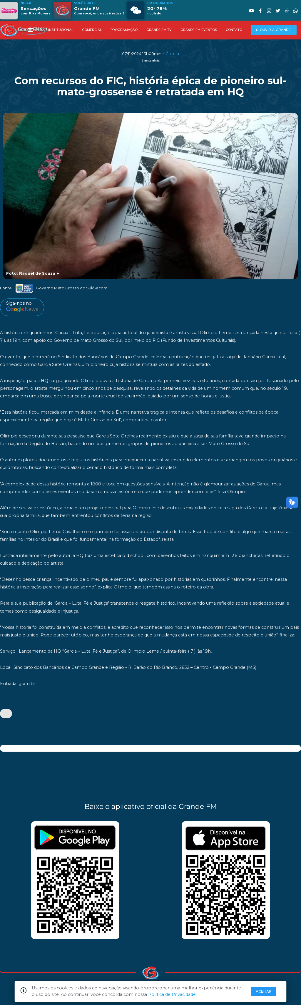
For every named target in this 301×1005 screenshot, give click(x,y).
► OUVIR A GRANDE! (274, 30)
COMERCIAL (92, 30)
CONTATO (234, 30)
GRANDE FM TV (159, 30)
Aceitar (264, 991)
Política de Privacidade (172, 994)
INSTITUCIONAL (60, 30)
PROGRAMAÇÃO (124, 30)
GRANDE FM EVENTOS (198, 30)
